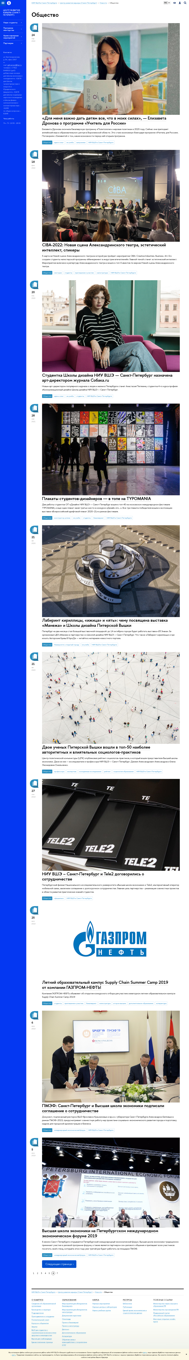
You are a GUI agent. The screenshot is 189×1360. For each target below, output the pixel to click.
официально (59, 898)
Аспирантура (67, 1336)
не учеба (70, 142)
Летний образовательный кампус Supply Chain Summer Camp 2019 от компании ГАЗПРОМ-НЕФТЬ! (105, 984)
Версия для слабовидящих (42, 1339)
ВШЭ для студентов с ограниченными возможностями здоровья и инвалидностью (44, 1332)
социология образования (123, 771)
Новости (98, 1292)
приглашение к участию (84, 273)
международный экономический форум (69, 1130)
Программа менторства (8, 29)
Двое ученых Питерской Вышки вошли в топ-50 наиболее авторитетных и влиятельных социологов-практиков (96, 749)
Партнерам (8, 43)
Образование (69, 1300)
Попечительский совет (40, 1320)
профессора (59, 771)
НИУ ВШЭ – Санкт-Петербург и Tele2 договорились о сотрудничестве (93, 876)
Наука (95, 1300)
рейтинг (107, 771)
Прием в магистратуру (70, 1326)
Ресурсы (127, 1300)
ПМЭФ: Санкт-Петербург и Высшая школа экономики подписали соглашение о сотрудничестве (103, 1108)
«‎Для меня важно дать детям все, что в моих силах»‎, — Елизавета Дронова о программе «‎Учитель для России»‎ (104, 120)
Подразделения (38, 1313)
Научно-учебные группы (101, 1310)
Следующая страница (59, 1264)
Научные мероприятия (101, 1303)
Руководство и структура (41, 1310)
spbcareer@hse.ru (14, 65)
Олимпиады (66, 1319)
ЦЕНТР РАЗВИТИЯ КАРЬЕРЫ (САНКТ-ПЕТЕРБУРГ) (12, 12)
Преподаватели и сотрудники (43, 1316)
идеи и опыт (59, 142)
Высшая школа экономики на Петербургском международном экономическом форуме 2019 (100, 1233)
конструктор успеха (62, 518)
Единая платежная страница (42, 1342)
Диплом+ (65, 1329)
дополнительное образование (141, 1003)
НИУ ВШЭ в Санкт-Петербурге (100, 142)
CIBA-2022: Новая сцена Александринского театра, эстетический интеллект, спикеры (104, 247)
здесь (145, 1352)
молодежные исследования (90, 771)
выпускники (80, 142)
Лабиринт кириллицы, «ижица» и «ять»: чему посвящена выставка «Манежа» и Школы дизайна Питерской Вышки (105, 622)
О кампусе (37, 1300)
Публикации (127, 1307)
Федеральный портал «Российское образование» (164, 1314)
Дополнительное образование (74, 1333)
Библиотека (127, 1303)
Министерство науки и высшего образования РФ (165, 1304)
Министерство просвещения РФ (166, 1310)
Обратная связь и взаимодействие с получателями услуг (74, 1342)
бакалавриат (98, 518)
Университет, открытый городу (66, 644)
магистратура (102, 273)
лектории (58, 273)
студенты (68, 273)
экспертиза (71, 771)
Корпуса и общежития (40, 1323)
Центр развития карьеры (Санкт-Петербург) (75, 1292)
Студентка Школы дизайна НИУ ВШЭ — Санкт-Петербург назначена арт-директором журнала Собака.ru (107, 377)
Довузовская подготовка (71, 1315)
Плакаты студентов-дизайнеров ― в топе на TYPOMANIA (96, 498)
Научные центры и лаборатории (104, 1307)
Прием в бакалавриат (70, 1322)
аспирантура (161, 1003)
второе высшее (119, 1003)
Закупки (34, 1327)
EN (169, 3)
